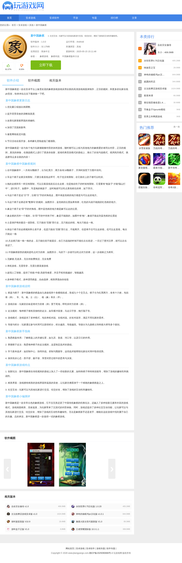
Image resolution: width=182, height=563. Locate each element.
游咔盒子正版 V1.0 (20, 529)
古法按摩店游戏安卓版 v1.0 (24, 514)
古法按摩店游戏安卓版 (155, 88)
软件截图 (34, 80)
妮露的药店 (149, 81)
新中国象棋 (41, 25)
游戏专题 (100, 548)
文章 (134, 18)
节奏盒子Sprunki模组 (154, 109)
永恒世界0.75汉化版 (154, 60)
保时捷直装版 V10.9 (20, 521)
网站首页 (70, 548)
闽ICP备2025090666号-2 (101, 553)
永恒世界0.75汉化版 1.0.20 (88, 506)
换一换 (177, 126)
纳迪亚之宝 (149, 67)
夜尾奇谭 (148, 95)
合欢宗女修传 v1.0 (20, 506)
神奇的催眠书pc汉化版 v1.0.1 (90, 514)
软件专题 (111, 548)
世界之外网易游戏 (153, 116)
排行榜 (114, 18)
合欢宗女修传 (164, 45)
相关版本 (55, 80)
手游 (75, 18)
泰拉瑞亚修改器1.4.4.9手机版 (159, 102)
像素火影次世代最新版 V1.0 (89, 521)
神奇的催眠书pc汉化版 (155, 74)
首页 (9, 18)
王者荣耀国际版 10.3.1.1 (87, 529)
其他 (31, 25)
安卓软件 (54, 18)
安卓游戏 (30, 18)
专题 (94, 18)
